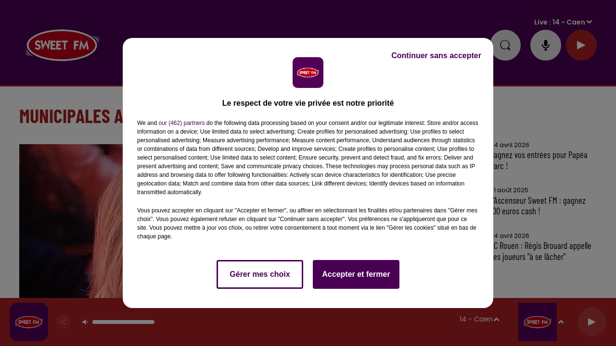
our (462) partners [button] (181, 123)
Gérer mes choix (260, 274)
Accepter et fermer (356, 274)
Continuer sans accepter (436, 55)
